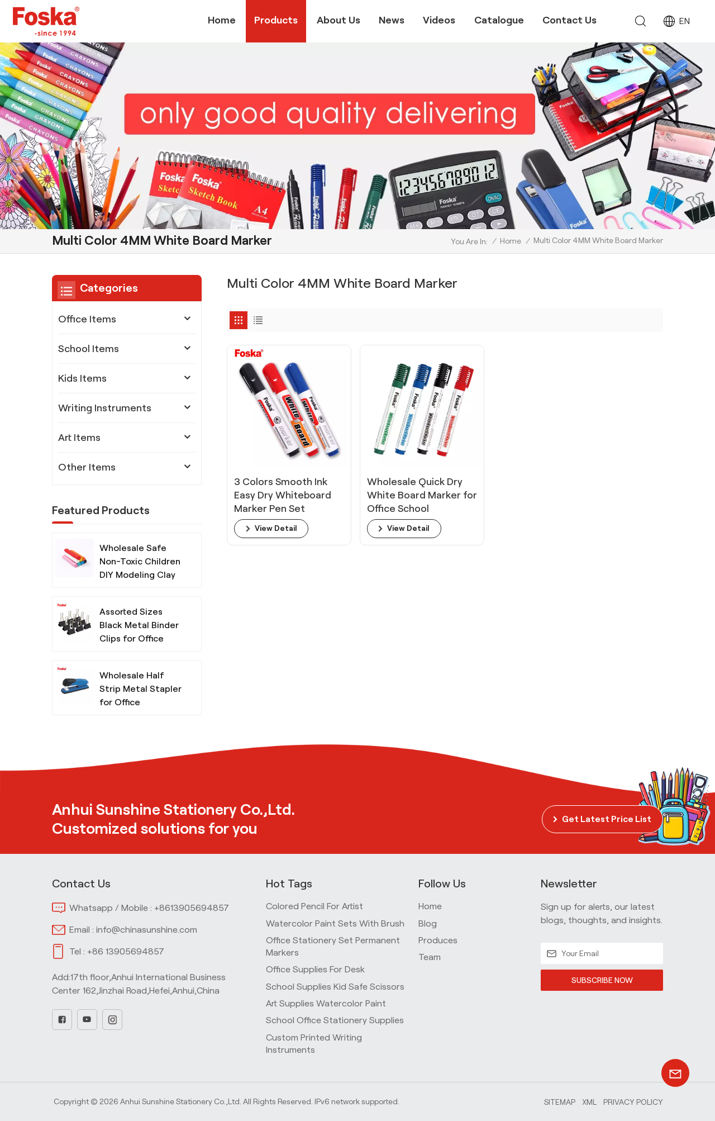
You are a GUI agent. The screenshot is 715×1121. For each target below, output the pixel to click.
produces (437, 940)
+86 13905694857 (125, 951)
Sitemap (559, 1102)
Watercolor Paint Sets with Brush (335, 923)
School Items (88, 348)
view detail (276, 507)
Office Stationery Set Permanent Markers (333, 946)
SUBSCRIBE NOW (602, 980)
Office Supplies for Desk (315, 969)
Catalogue (499, 20)
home (430, 906)
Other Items (87, 467)
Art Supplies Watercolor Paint (326, 1003)
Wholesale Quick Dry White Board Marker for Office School (385, 473)
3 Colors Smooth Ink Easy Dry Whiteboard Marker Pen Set (273, 473)
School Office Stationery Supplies (335, 1020)
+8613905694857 (191, 908)
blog (427, 923)
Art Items (79, 437)
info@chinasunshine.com (146, 929)
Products (276, 20)
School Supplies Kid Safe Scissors (335, 986)
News (391, 20)
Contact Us (569, 20)
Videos (439, 20)
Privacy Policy (633, 1102)
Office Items (87, 319)
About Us (338, 20)
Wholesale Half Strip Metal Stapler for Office (140, 693)
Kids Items (82, 378)
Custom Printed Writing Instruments (314, 1043)
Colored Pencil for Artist (314, 906)
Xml (589, 1102)
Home (222, 20)
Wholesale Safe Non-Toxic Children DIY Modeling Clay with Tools (139, 567)
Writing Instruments (104, 408)
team (429, 957)
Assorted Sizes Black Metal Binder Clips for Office (139, 629)
